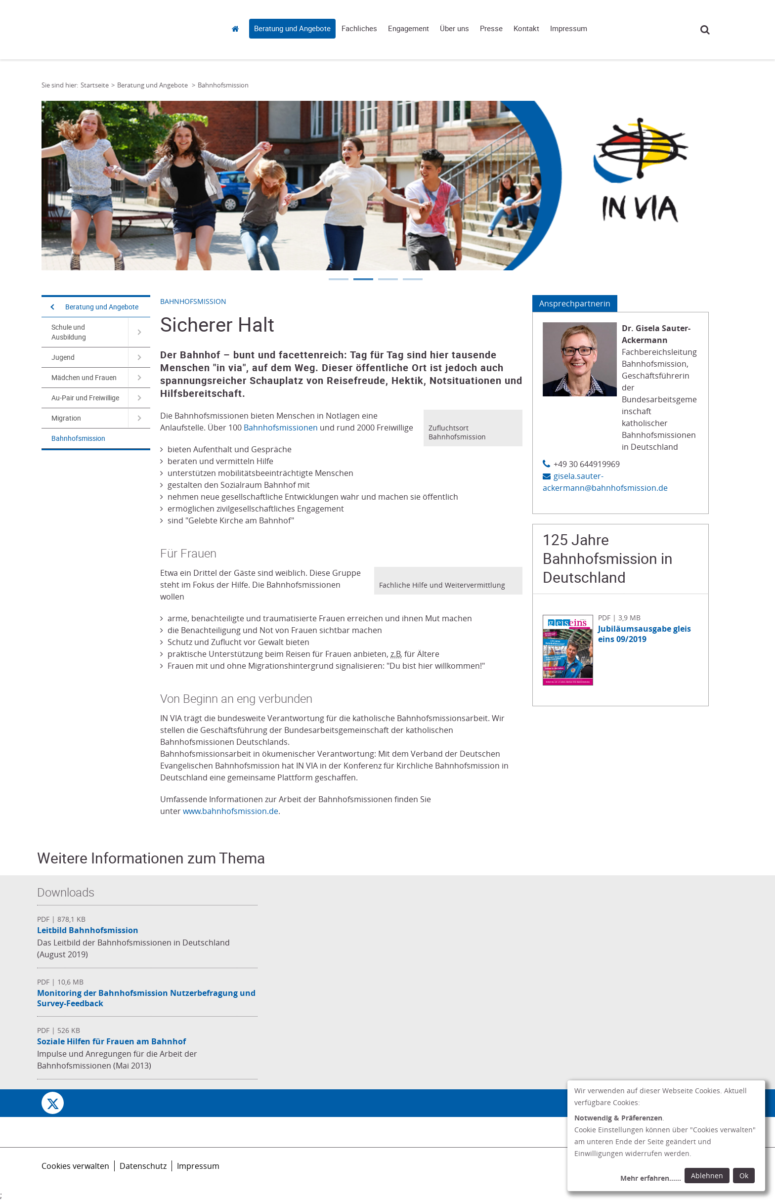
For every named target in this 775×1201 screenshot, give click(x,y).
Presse (491, 28)
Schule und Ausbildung (68, 332)
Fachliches (359, 28)
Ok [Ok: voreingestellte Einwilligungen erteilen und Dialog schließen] (743, 1175)
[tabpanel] (375, 185)
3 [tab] (387, 280)
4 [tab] (412, 280)
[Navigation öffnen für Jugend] (139, 357)
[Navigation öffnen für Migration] (139, 418)
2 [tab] (363, 280)
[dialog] (666, 1135)
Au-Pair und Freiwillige (85, 398)
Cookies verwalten (75, 1165)
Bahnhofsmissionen (281, 427)
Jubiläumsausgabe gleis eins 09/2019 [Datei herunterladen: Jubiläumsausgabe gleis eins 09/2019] (644, 633)
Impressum (568, 28)
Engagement (408, 28)
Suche (705, 29)
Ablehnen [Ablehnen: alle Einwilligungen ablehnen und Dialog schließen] (707, 1175)
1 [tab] (338, 280)
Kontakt (526, 28)
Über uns (454, 28)
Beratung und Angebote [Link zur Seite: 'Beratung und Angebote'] (153, 85)
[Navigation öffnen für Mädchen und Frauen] (139, 377)
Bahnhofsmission (78, 438)
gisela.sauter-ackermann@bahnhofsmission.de (605, 482)
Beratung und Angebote (292, 28)
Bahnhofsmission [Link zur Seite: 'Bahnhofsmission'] (223, 85)
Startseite (238, 28)
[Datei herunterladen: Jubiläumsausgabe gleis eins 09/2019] (570, 682)
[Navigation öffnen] (51, 307)
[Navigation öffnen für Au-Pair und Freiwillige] (139, 398)
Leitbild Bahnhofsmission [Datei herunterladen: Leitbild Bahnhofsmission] (87, 930)
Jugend (63, 357)
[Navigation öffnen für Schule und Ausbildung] (139, 332)
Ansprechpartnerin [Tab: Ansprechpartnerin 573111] (574, 303)
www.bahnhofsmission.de (230, 811)
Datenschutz (143, 1165)
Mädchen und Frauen (84, 378)
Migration (66, 418)
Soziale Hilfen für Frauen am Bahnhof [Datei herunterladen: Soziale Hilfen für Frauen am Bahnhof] (111, 1041)
